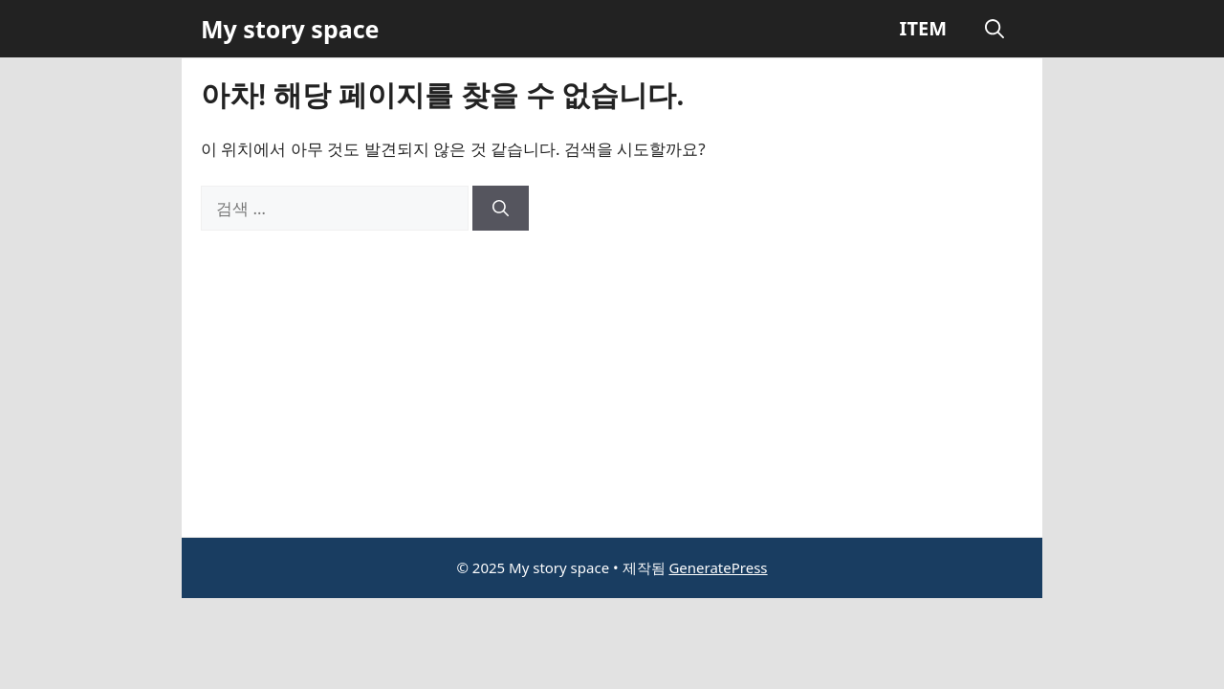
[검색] (500, 209)
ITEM (923, 28)
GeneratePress (717, 567)
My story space (290, 28)
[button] (994, 28)
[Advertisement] (612, 374)
